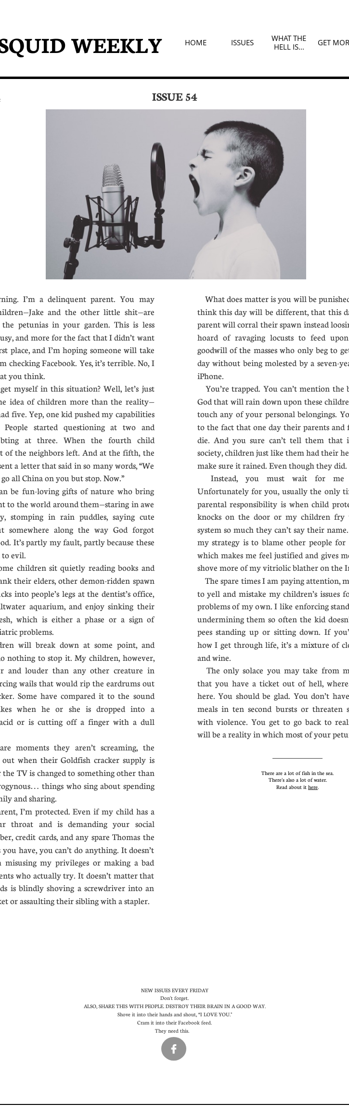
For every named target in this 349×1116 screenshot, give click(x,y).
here (313, 787)
